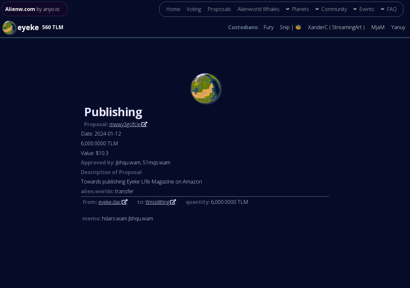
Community (334, 9)
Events (366, 9)
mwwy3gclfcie (125, 124)
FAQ (392, 9)
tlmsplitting (158, 201)
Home (173, 9)
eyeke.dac (109, 201)
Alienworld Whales (259, 9)
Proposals (219, 9)
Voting (194, 9)
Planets (300, 9)
